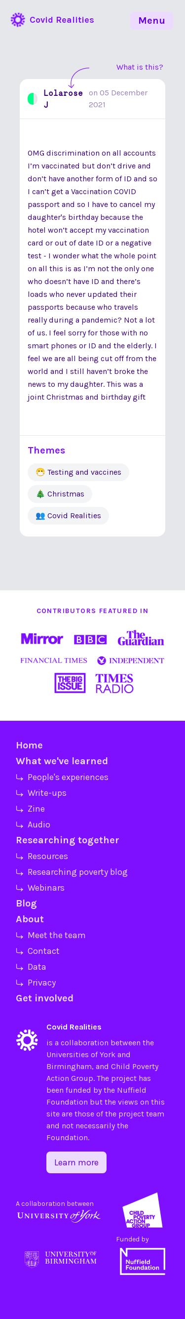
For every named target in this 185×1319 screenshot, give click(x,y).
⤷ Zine (30, 808)
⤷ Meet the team (51, 935)
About (30, 919)
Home (29, 745)
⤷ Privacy (36, 982)
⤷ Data (31, 966)
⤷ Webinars (40, 887)
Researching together (67, 840)
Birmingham (69, 1066)
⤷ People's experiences (62, 777)
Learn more (76, 1162)
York (107, 1054)
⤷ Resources (42, 856)
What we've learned (62, 761)
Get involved (45, 998)
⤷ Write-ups (41, 792)
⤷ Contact (38, 951)
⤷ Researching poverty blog (72, 871)
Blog (26, 903)
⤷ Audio (33, 824)
